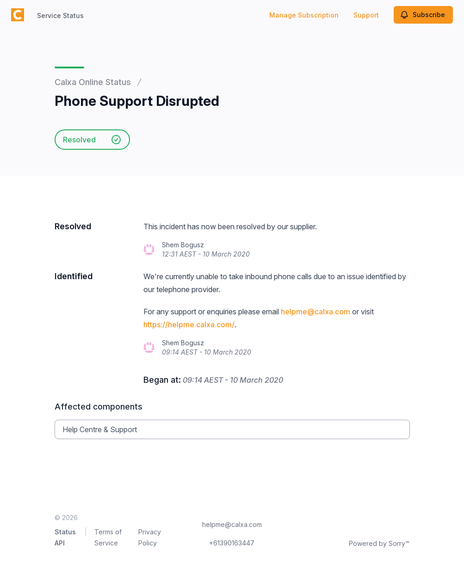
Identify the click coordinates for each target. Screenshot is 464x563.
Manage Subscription (304, 15)
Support (366, 15)
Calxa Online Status (93, 82)
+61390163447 (231, 543)
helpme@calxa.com (315, 311)
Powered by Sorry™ (379, 543)
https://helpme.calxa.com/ (189, 324)
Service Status (60, 15)
